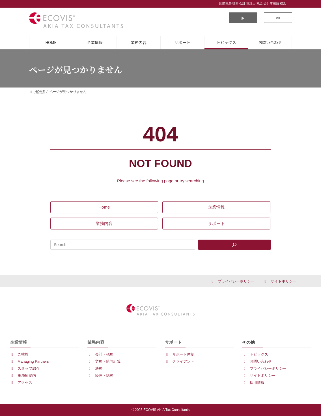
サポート (173, 342)
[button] (243, 17)
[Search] (234, 245)
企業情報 (18, 342)
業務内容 (95, 342)
